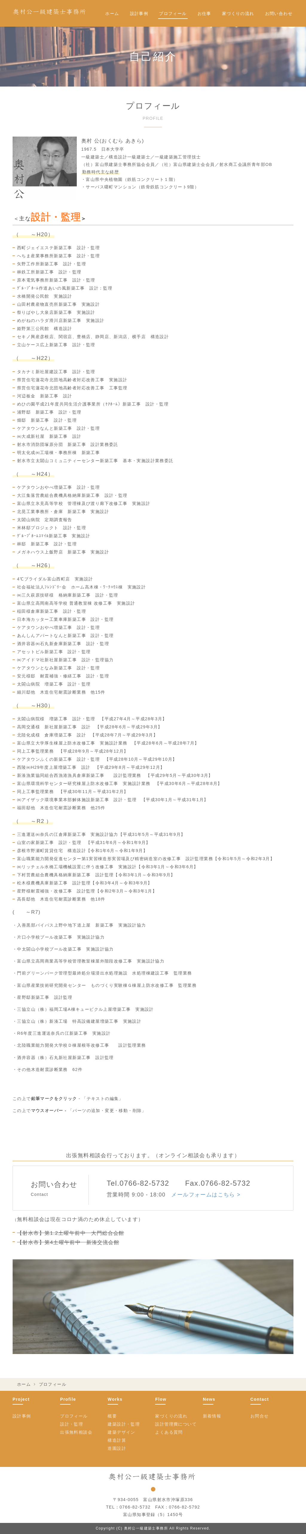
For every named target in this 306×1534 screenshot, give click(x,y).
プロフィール (172, 13)
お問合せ (259, 1416)
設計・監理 (71, 1424)
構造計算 (117, 1440)
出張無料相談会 (76, 1432)
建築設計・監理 (124, 1424)
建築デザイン (121, 1432)
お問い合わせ (279, 13)
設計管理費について (176, 1424)
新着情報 (212, 1416)
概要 (112, 1416)
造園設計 (117, 1448)
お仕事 (204, 13)
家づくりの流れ (238, 13)
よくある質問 (169, 1432)
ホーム (112, 13)
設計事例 (139, 13)
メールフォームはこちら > (206, 1195)
